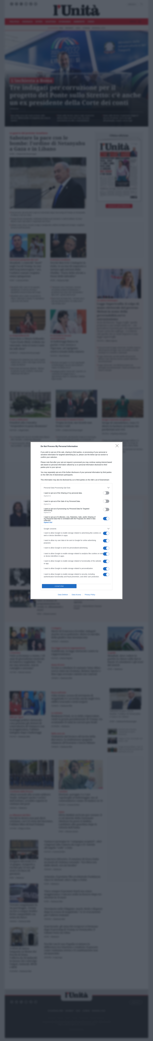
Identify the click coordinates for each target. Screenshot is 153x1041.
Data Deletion (63, 595)
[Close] (118, 446)
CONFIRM (59, 586)
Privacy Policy (90, 595)
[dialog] (76, 520)
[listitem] (76, 487)
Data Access (76, 595)
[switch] (106, 493)
